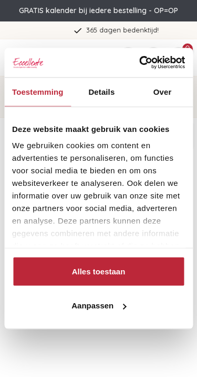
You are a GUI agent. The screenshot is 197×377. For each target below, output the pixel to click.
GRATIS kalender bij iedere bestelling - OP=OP (98, 10)
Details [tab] (101, 91)
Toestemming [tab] (38, 91)
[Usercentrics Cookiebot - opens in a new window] (140, 63)
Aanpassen (98, 305)
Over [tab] (162, 91)
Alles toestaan (99, 271)
